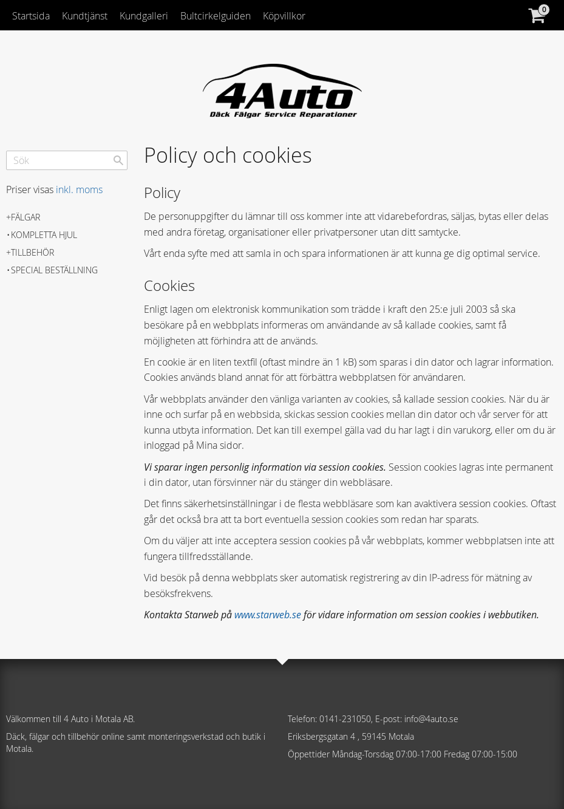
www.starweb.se (267, 614)
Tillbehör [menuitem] (32, 252)
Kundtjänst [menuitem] (84, 15)
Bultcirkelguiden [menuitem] (215, 15)
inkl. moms (79, 189)
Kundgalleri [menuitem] (144, 15)
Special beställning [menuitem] (54, 270)
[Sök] (118, 160)
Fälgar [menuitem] (25, 217)
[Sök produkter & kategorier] (66, 160)
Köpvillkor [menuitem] (284, 15)
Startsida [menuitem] (31, 15)
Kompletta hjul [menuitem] (44, 235)
